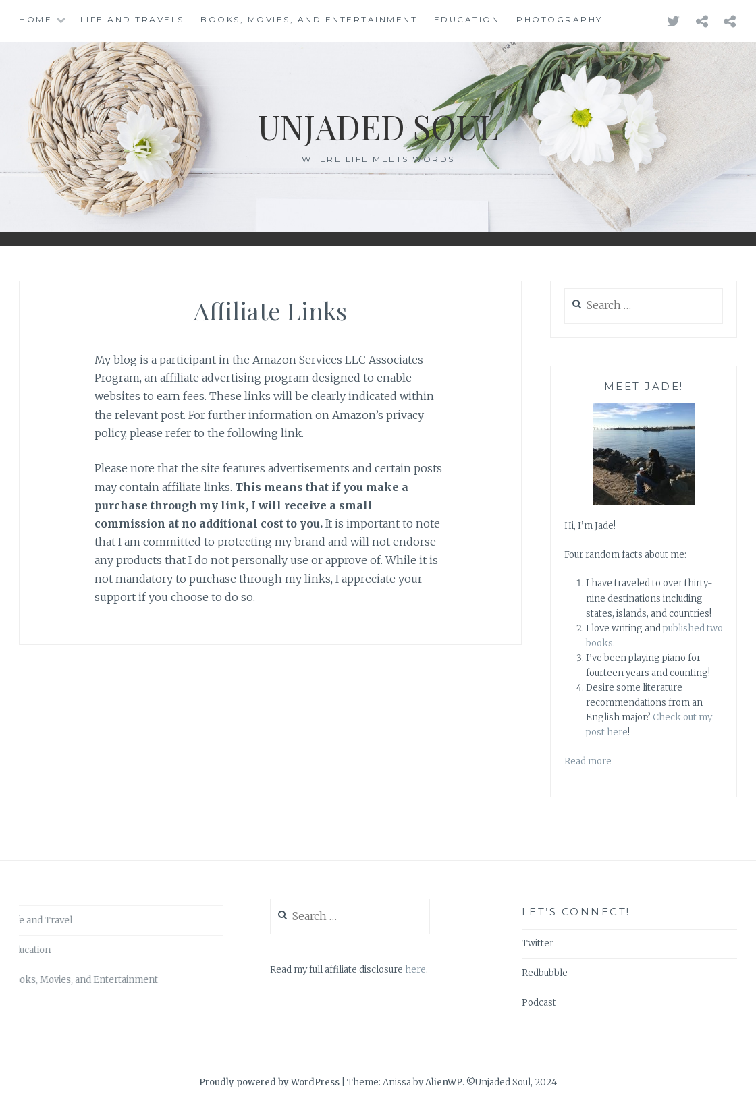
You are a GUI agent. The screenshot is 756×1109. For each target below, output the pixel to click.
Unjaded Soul (378, 126)
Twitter (538, 943)
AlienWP (443, 1082)
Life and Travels (132, 19)
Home (35, 19)
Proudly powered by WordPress (269, 1082)
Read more (588, 761)
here (415, 969)
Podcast (539, 1002)
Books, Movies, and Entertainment (308, 19)
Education (467, 19)
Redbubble (545, 973)
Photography (559, 19)
